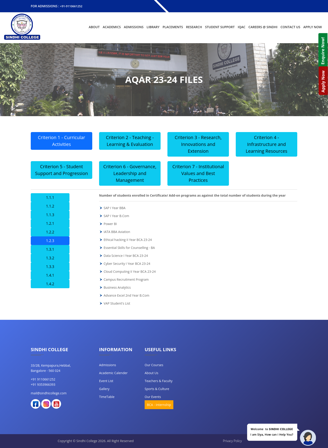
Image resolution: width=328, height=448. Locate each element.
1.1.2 (50, 205)
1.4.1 (50, 275)
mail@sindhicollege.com (49, 393)
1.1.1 (50, 197)
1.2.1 (50, 223)
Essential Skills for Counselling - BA (129, 247)
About (94, 27)
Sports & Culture (157, 388)
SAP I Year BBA (115, 207)
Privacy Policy (232, 440)
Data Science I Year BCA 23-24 (126, 255)
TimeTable (107, 396)
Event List (106, 380)
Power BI (110, 223)
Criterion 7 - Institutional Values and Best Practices (198, 173)
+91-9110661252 (72, 6)
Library (153, 27)
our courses (154, 365)
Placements (173, 27)
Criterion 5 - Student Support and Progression (61, 169)
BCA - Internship (159, 404)
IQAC (241, 27)
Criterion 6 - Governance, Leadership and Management (129, 173)
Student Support (220, 27)
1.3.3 (50, 266)
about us (151, 372)
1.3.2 (50, 257)
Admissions (134, 27)
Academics (112, 27)
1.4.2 (50, 283)
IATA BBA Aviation (117, 231)
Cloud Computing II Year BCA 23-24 (130, 271)
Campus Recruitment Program (126, 279)
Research (194, 27)
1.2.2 (50, 231)
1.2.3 (50, 240)
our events (153, 396)
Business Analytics (117, 287)
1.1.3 (50, 214)
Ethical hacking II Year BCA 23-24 (128, 239)
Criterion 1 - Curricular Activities (61, 140)
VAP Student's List (117, 303)
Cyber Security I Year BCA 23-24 (127, 263)
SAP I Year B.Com (116, 215)
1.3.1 (50, 249)
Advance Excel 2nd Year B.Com (126, 295)
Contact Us (290, 27)
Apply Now (312, 27)
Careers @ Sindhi (263, 27)
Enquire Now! (322, 50)
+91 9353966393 (43, 384)
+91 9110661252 (43, 379)
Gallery (104, 388)
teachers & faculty (158, 380)
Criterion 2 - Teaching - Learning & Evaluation (130, 140)
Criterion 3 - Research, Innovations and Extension (198, 144)
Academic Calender (113, 372)
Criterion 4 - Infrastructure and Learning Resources (266, 144)
